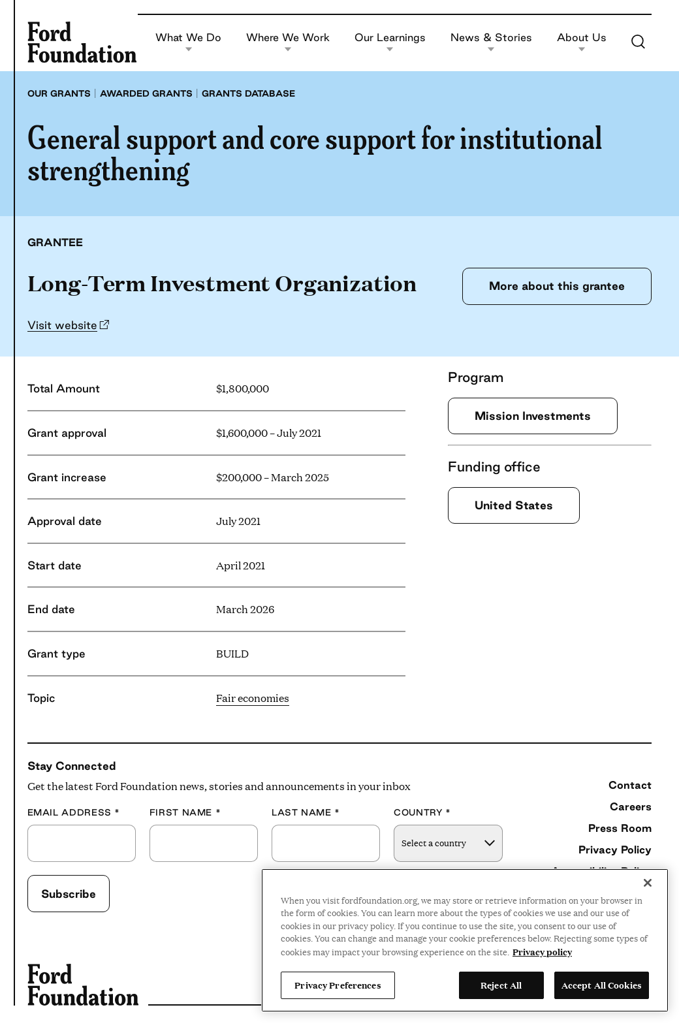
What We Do (188, 42)
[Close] (647, 882)
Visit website (62, 325)
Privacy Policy (615, 849)
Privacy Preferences (337, 984)
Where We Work (288, 42)
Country (422, 813)
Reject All (501, 984)
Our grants (59, 93)
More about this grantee (557, 285)
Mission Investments (533, 415)
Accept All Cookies (601, 984)
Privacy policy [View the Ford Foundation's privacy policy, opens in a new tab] (542, 951)
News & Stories (491, 42)
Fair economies (252, 697)
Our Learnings (390, 42)
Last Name (306, 813)
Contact (630, 785)
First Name (185, 813)
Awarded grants (146, 93)
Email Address (73, 813)
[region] (465, 940)
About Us (582, 42)
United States (514, 505)
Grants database (248, 93)
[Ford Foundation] (81, 42)
